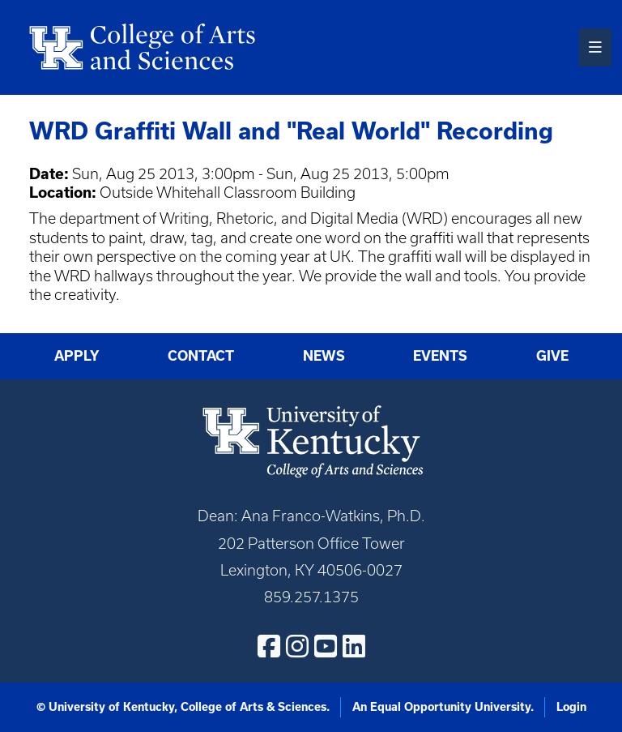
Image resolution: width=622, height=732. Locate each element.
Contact (201, 356)
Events (440, 356)
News (324, 356)
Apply (77, 356)
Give (552, 356)
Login (571, 706)
